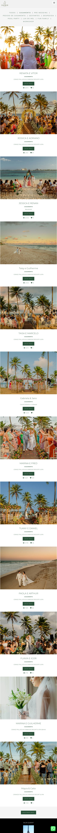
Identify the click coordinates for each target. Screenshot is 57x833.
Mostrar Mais (28, 812)
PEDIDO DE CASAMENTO (14, 15)
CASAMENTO (25, 12)
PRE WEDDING (41, 12)
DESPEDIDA (48, 15)
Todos (12, 12)
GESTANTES (34, 15)
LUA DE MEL (28, 18)
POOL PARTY (14, 18)
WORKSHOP (28, 21)
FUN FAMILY (43, 18)
